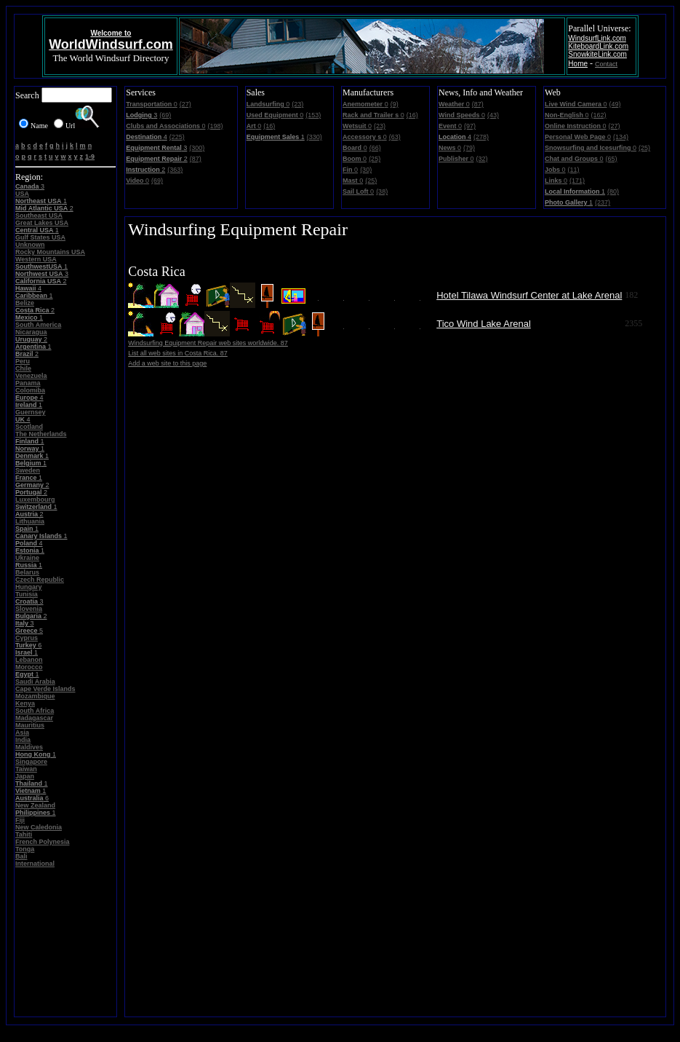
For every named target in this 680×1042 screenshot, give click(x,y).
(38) (382, 191)
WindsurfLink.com (596, 38)
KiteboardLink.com (598, 46)
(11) (574, 169)
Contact (606, 64)
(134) (620, 137)
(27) (185, 104)
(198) (215, 126)
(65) (611, 158)
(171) (577, 180)
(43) (493, 115)
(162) (599, 115)
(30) (366, 169)
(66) (375, 147)
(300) (196, 147)
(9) (395, 104)
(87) (195, 158)
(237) (602, 202)
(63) (395, 137)
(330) (314, 137)
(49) (615, 104)
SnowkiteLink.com (597, 54)
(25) (374, 158)
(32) (482, 158)
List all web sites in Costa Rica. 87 (178, 353)
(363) (175, 169)
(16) (269, 126)
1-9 (90, 156)
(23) (297, 104)
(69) (165, 115)
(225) (177, 137)
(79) (469, 147)
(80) (613, 191)
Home (578, 64)
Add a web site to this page (167, 363)
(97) (470, 126)
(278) (481, 137)
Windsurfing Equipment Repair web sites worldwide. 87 (208, 343)
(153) (313, 115)
